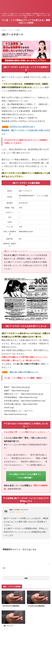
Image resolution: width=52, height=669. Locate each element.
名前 (4, 568)
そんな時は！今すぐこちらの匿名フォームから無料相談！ (25, 476)
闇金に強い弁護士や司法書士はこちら (24, 372)
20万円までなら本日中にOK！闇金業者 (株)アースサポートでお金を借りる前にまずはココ (26, 130)
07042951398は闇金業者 (36, 606)
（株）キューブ (8, 626)
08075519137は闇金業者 (11, 606)
